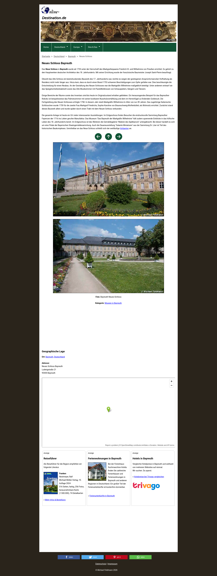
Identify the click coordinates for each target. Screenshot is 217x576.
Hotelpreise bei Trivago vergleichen (149, 477)
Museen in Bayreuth (113, 303)
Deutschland (59, 47)
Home (46, 47)
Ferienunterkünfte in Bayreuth (102, 496)
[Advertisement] (126, 12)
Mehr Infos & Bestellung (55, 500)
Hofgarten (124, 128)
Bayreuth (49, 357)
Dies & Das (92, 47)
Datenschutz (100, 564)
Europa (77, 47)
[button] (69, 557)
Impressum (112, 564)
